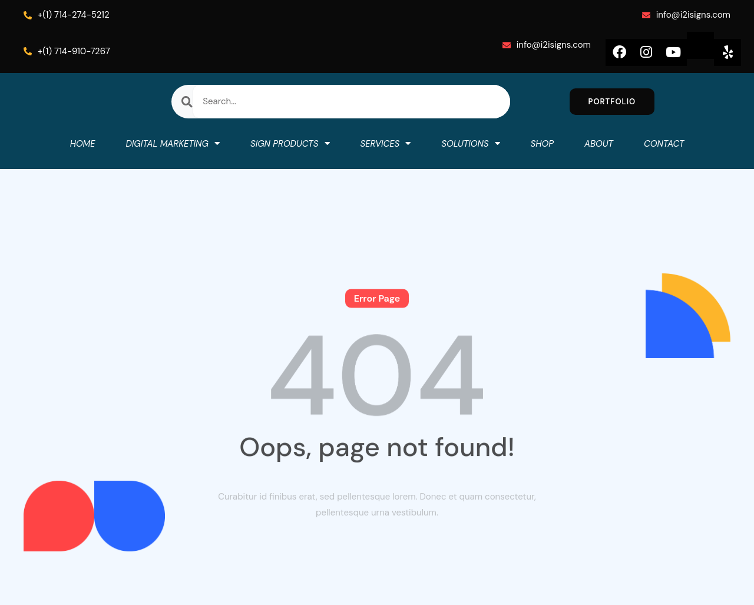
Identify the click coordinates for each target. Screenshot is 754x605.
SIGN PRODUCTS (290, 143)
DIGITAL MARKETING (172, 143)
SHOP (542, 144)
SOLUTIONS (470, 143)
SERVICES (386, 143)
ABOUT (598, 144)
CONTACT (664, 144)
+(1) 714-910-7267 (67, 51)
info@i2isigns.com (686, 15)
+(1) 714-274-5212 (67, 15)
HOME (82, 144)
